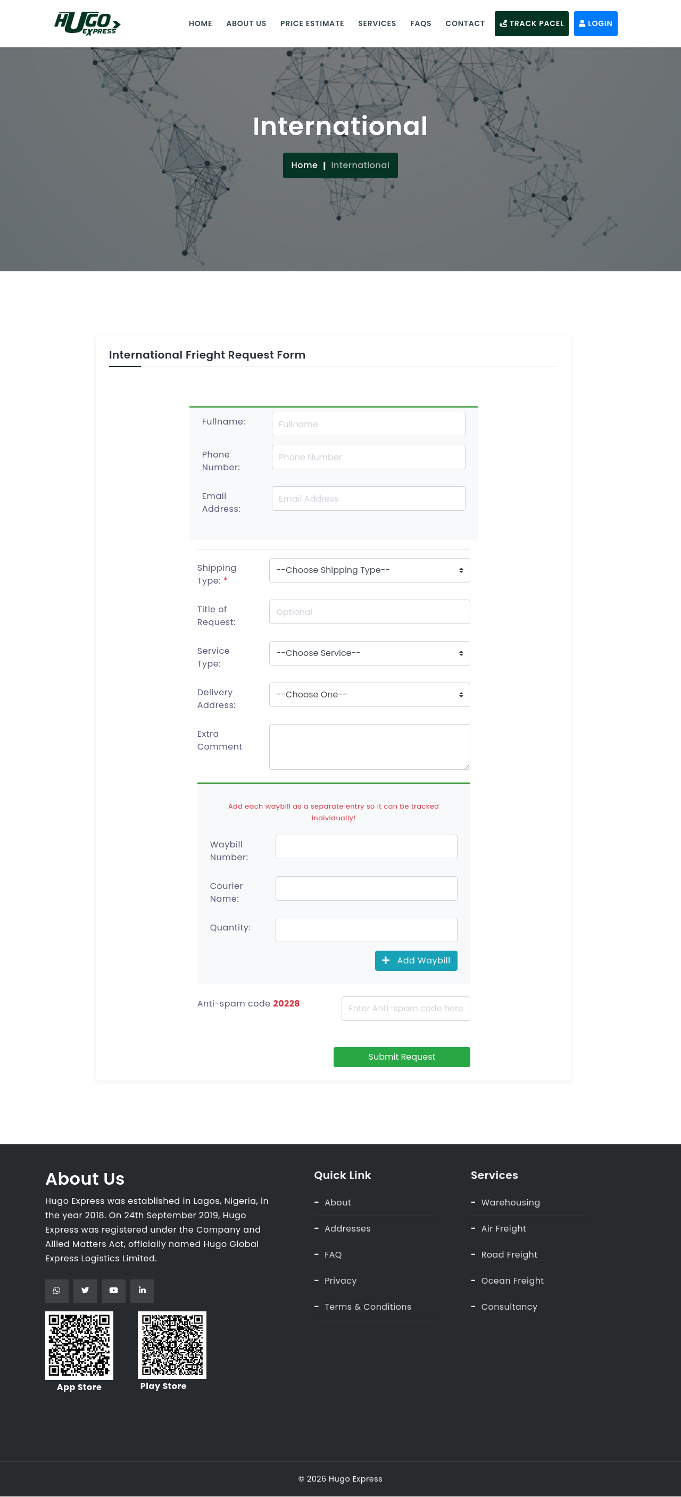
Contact (464, 23)
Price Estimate (311, 23)
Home (199, 23)
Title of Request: (216, 615)
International (360, 165)
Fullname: (224, 421)
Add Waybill (416, 960)
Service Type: (213, 657)
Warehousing (511, 1202)
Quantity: (230, 927)
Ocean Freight (513, 1279)
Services (375, 23)
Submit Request (402, 1056)
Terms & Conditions (368, 1305)
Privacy (341, 1279)
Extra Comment (220, 740)
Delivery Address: (216, 698)
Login (594, 23)
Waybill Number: (229, 850)
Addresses (348, 1227)
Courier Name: (226, 891)
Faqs (419, 23)
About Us (245, 23)
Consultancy (509, 1305)
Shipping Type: (217, 574)
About (338, 1202)
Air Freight (504, 1227)
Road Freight (509, 1254)
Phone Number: (221, 460)
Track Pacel (530, 23)
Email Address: (221, 502)
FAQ (333, 1254)
